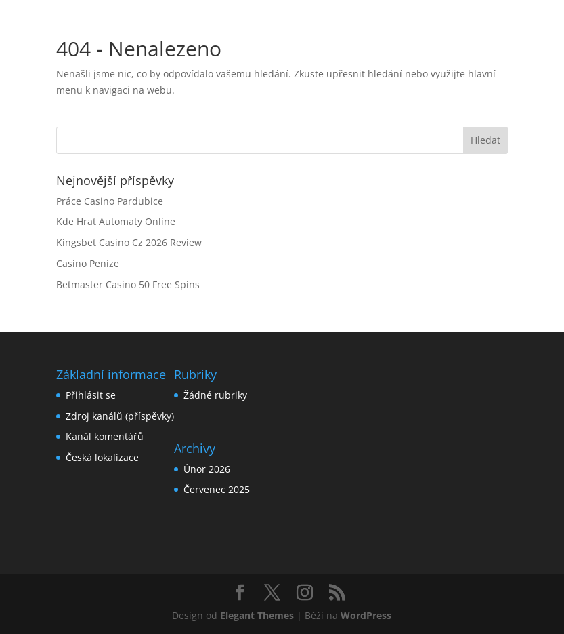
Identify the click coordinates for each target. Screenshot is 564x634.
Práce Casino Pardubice (109, 201)
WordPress (366, 615)
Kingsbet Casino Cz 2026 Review (129, 242)
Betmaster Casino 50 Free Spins (128, 284)
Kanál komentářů (105, 436)
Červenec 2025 (216, 489)
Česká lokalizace (102, 457)
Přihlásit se (91, 395)
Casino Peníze (87, 263)
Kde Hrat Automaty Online (115, 221)
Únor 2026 (206, 468)
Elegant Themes (257, 615)
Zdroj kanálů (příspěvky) (120, 416)
